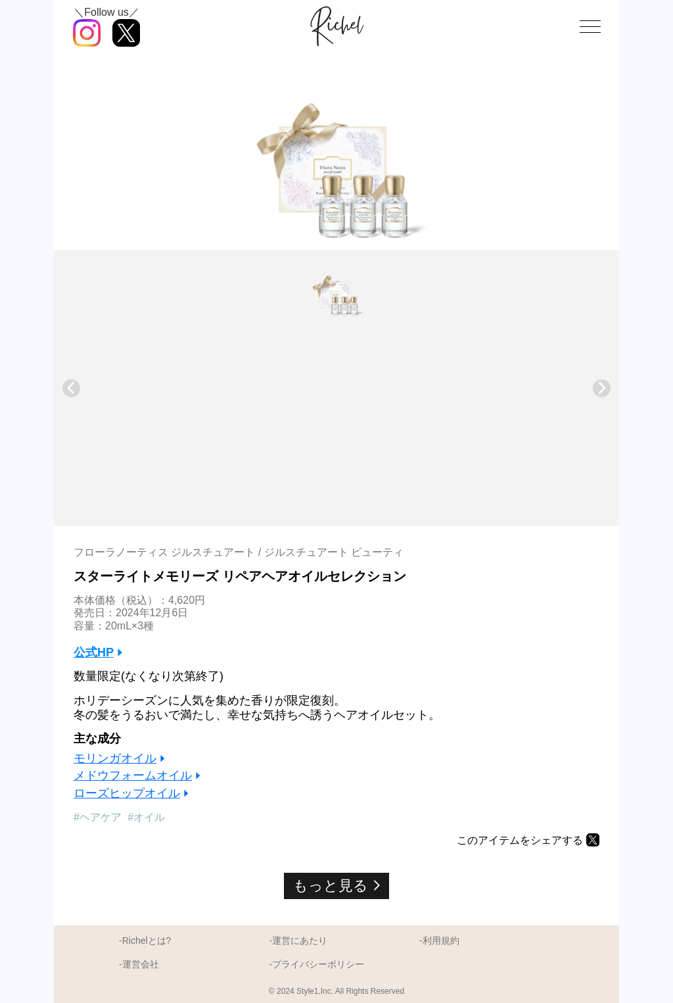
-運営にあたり (298, 940)
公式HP (94, 652)
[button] (336, 289)
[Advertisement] (336, 418)
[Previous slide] (71, 388)
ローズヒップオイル (127, 793)
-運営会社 (139, 964)
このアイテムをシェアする (520, 840)
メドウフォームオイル (133, 775)
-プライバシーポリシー (316, 964)
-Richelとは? (145, 940)
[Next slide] (602, 388)
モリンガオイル (115, 758)
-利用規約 (439, 940)
